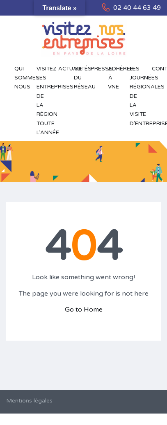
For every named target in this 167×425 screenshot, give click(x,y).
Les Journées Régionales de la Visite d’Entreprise (137, 96)
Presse (95, 69)
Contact (156, 69)
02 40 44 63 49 (137, 8)
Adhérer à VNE (115, 78)
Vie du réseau (78, 78)
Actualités (62, 69)
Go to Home (84, 309)
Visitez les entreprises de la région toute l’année (43, 101)
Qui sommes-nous (21, 78)
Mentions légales (29, 400)
